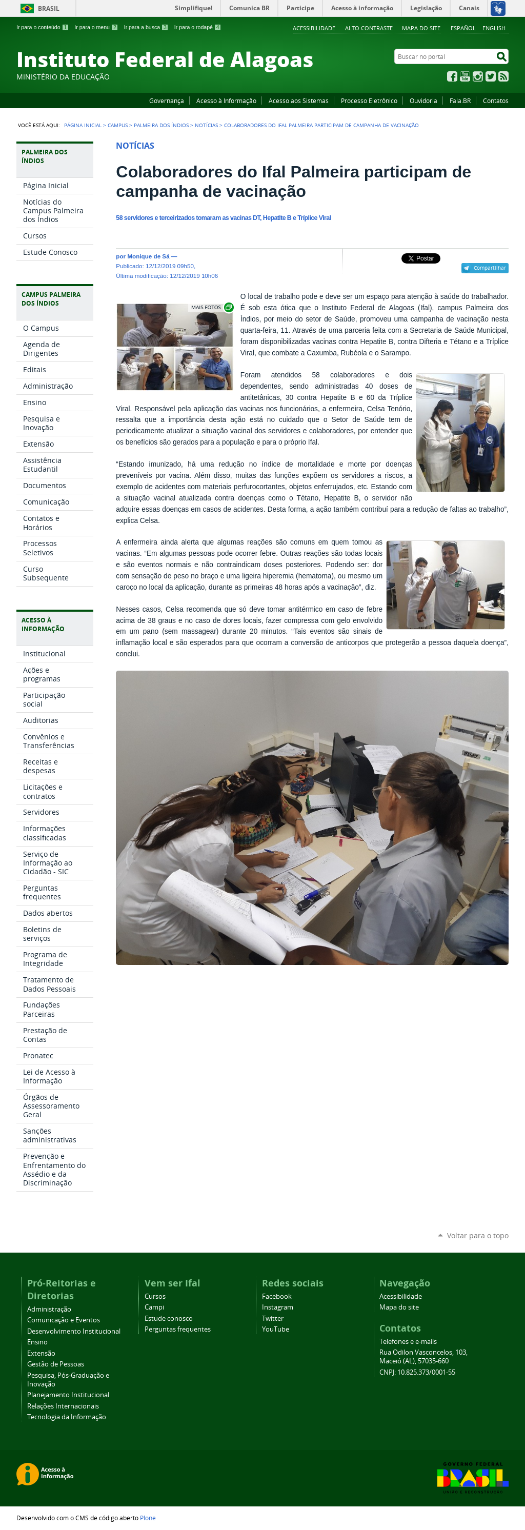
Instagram (478, 76)
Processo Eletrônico (369, 100)
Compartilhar (490, 267)
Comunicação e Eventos (63, 1320)
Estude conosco (169, 1318)
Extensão (41, 1353)
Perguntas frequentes (178, 1329)
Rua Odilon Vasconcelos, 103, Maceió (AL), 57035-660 (423, 1356)
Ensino (37, 1342)
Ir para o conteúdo (42, 27)
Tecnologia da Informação (66, 1417)
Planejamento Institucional (68, 1395)
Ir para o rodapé (197, 27)
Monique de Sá (148, 256)
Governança (166, 100)
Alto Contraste (369, 28)
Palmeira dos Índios (161, 125)
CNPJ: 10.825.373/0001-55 (417, 1372)
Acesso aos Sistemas (299, 100)
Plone (148, 1518)
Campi (154, 1307)
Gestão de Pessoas (55, 1364)
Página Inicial (83, 125)
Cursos (155, 1296)
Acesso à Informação (226, 100)
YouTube (465, 76)
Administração (49, 1309)
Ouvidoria (423, 100)
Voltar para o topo (478, 1235)
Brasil (48, 8)
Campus (118, 125)
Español (463, 28)
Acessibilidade (314, 28)
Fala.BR (460, 100)
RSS (503, 76)
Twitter (491, 76)
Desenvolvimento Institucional (73, 1331)
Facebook (452, 76)
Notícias (206, 125)
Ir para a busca (146, 27)
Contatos (496, 100)
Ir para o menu (96, 27)
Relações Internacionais (63, 1406)
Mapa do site (421, 28)
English (494, 28)
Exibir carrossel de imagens (212, 307)
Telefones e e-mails (408, 1341)
